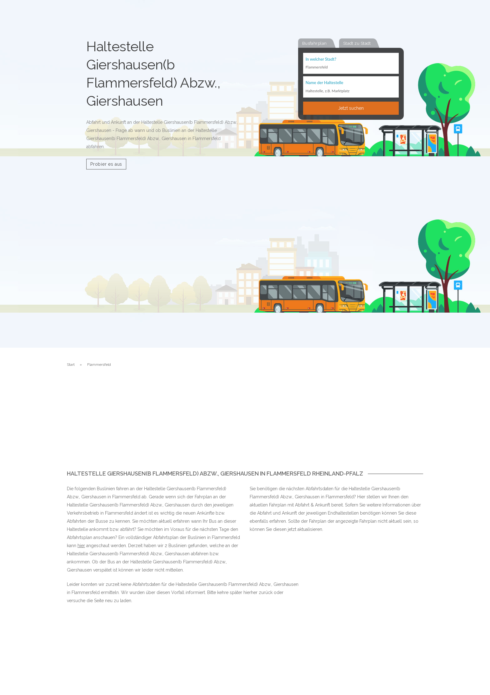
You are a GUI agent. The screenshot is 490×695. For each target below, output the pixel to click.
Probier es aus (106, 164)
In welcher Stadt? (321, 59)
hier (81, 545)
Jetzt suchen (351, 108)
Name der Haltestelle (324, 83)
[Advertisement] (245, 423)
